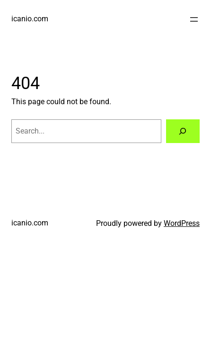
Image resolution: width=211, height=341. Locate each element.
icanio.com (29, 18)
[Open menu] (194, 19)
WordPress (182, 223)
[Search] (183, 131)
